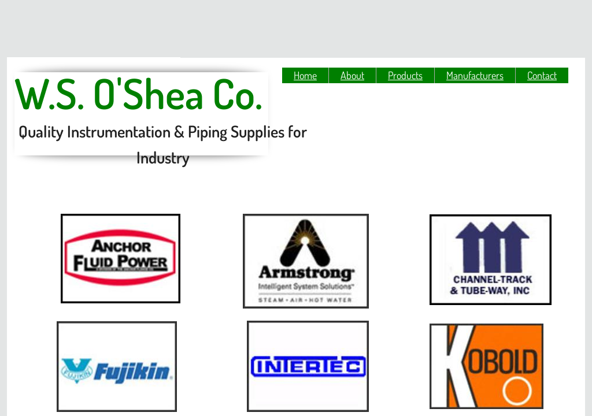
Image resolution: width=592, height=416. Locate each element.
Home (305, 75)
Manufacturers (475, 75)
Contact (542, 75)
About (352, 75)
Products (405, 75)
